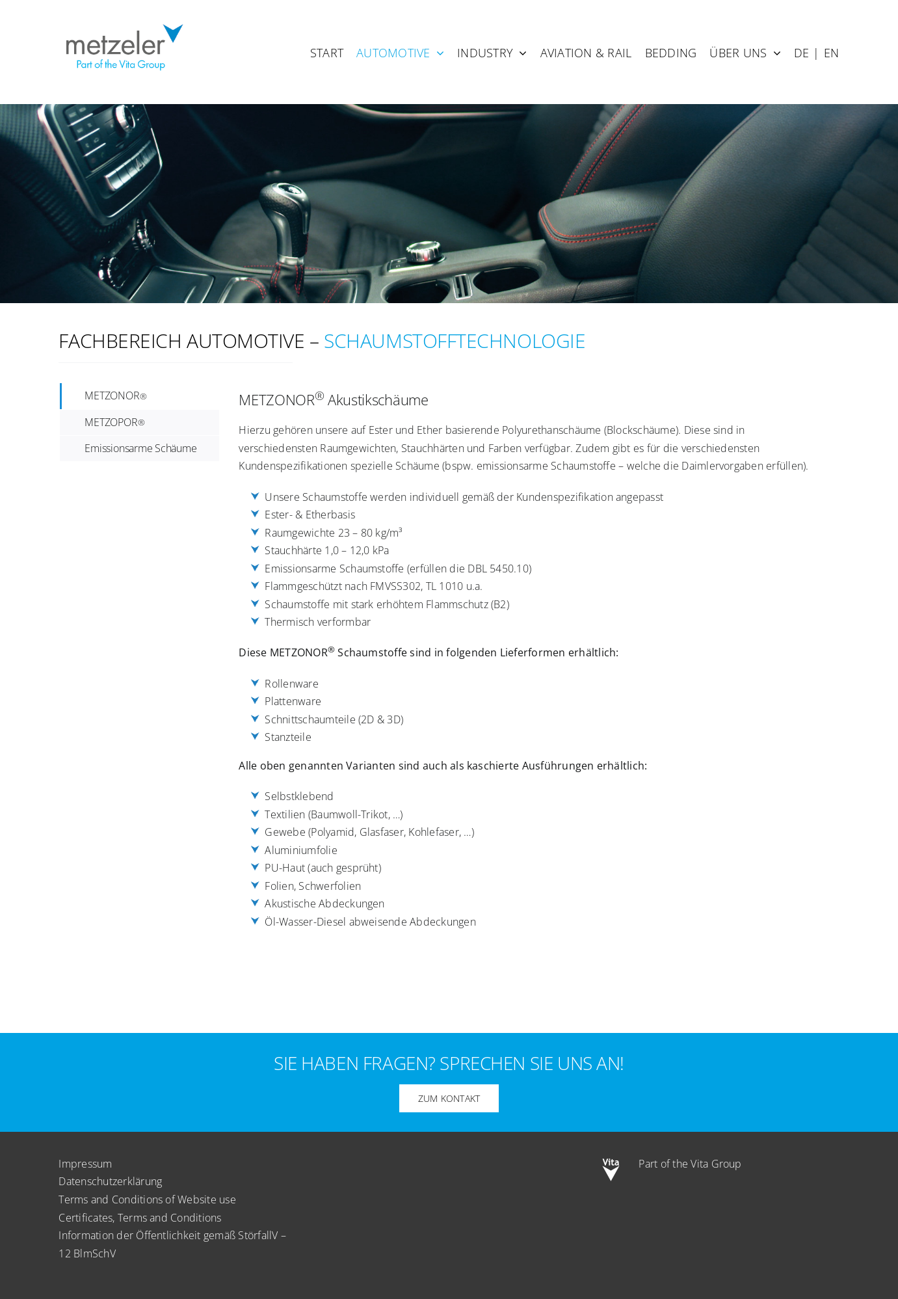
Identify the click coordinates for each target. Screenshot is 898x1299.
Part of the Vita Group (690, 1164)
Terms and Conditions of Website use (147, 1199)
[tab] (139, 395)
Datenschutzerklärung (110, 1181)
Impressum (85, 1164)
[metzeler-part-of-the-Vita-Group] (124, 21)
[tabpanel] (528, 671)
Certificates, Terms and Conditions (140, 1218)
